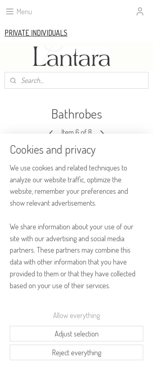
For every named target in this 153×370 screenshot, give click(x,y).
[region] (76, 230)
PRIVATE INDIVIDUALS (35, 32)
